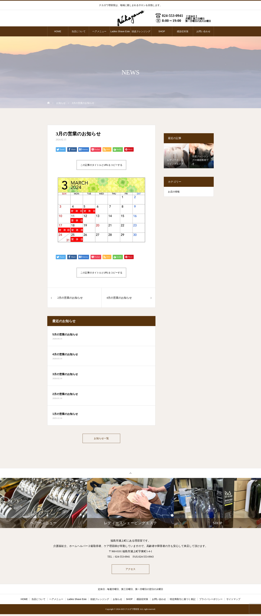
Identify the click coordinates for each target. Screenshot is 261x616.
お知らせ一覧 (101, 438)
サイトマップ (233, 601)
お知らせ (117, 601)
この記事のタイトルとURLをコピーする (101, 165)
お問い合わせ (203, 31)
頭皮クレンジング (141, 31)
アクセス (130, 570)
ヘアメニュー (99, 31)
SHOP (161, 31)
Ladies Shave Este (120, 31)
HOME (57, 31)
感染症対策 (182, 31)
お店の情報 (174, 191)
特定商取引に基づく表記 (182, 601)
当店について (79, 31)
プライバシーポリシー (211, 601)
